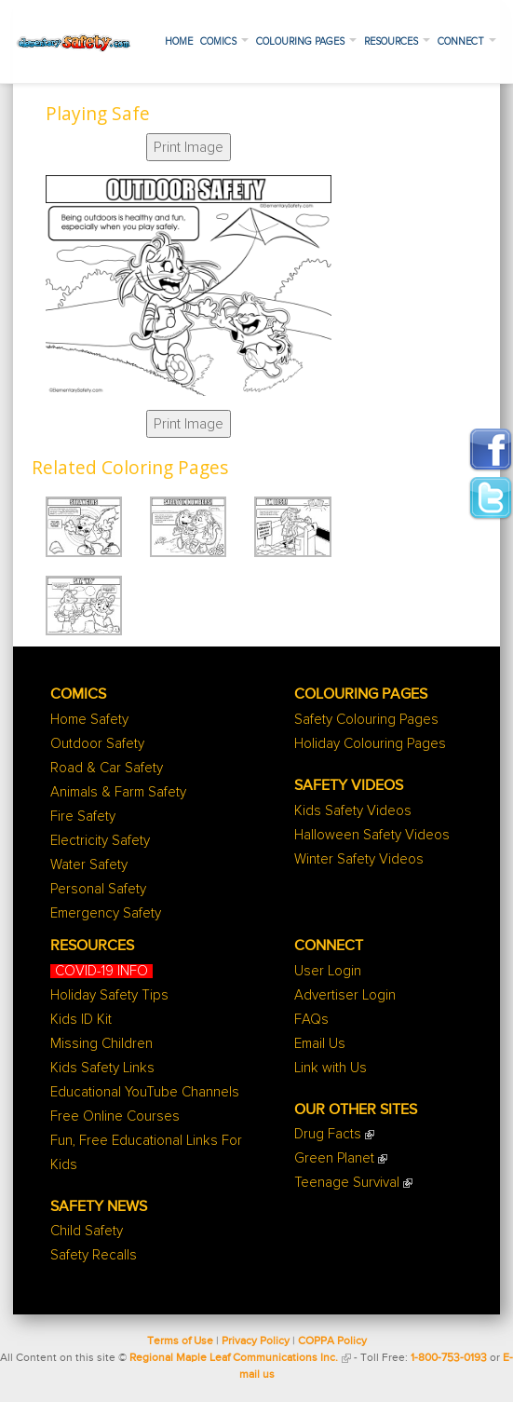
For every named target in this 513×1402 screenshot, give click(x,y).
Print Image (188, 147)
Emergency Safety (105, 913)
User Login (327, 971)
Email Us (319, 1044)
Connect (467, 41)
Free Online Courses (115, 1116)
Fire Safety (82, 817)
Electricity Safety (100, 841)
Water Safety (89, 865)
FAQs (311, 1020)
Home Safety (89, 720)
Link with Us (330, 1068)
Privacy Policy (256, 1341)
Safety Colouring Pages (366, 720)
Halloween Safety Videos (372, 835)
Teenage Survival (346, 1183)
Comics (224, 41)
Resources (397, 41)
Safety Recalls (93, 1255)
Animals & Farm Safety (118, 792)
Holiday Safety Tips (109, 995)
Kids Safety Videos (353, 811)
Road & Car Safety (106, 768)
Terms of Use (180, 1341)
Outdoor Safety (97, 744)
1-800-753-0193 (449, 1358)
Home (179, 41)
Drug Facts (327, 1134)
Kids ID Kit (81, 1020)
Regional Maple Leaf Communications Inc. (233, 1358)
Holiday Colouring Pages (370, 744)
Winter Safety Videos (359, 859)
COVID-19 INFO (101, 971)
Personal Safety (98, 889)
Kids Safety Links (102, 1068)
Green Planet (334, 1158)
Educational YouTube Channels (144, 1092)
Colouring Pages (306, 41)
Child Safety (86, 1231)
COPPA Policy (332, 1341)
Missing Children (101, 1044)
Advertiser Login (345, 995)
